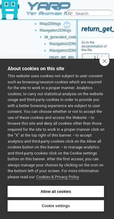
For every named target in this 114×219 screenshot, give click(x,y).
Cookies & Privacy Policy (57, 177)
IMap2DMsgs (50, 24)
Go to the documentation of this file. (94, 46)
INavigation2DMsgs (55, 30)
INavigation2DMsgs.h (66, 50)
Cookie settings (56, 206)
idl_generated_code (60, 37)
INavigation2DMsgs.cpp (68, 44)
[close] (104, 61)
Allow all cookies (55, 191)
